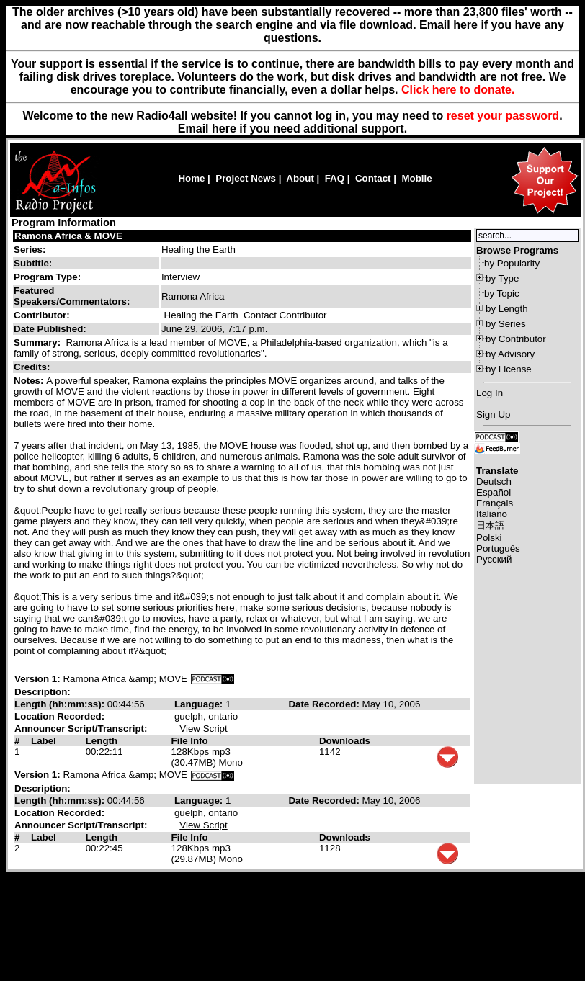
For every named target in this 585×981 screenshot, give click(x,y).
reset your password (503, 115)
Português (498, 548)
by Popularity (512, 263)
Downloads (344, 740)
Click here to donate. (457, 90)
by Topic (501, 293)
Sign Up (493, 414)
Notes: (30, 380)
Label (43, 740)
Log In (489, 393)
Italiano (491, 514)
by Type (502, 278)
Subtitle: (33, 263)
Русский (494, 559)
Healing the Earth (198, 249)
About (300, 178)
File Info (189, 740)
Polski (489, 537)
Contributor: (42, 315)
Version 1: (37, 678)
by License (509, 369)
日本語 (490, 525)
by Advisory (510, 354)
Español (493, 492)
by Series (506, 323)
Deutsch (494, 481)
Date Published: (50, 328)
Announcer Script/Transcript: (80, 728)
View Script (203, 728)
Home (191, 178)
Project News (245, 178)
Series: (29, 249)
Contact (373, 178)
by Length (507, 308)
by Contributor (516, 338)
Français (494, 503)
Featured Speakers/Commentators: (72, 296)
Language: (199, 704)
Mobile (416, 178)
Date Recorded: (325, 704)
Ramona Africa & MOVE (68, 235)
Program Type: (47, 277)
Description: (42, 691)
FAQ (334, 178)
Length (101, 740)
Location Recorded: (59, 716)
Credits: (33, 367)
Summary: (38, 342)
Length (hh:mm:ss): (60, 704)
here (224, 128)
